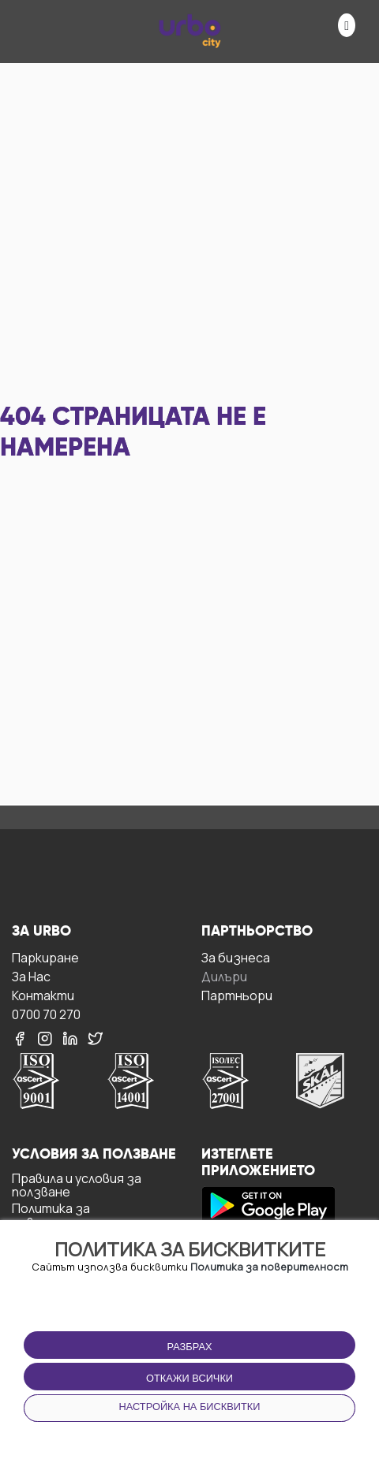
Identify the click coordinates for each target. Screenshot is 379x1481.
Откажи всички (189, 1378)
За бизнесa (235, 957)
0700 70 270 (46, 1014)
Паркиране (45, 957)
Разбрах (189, 1347)
